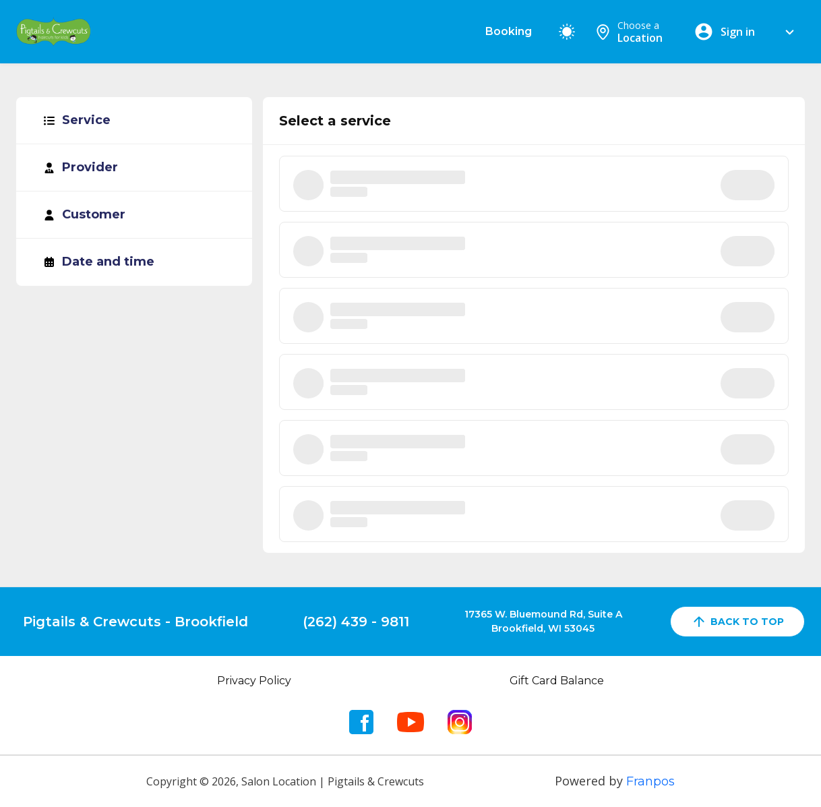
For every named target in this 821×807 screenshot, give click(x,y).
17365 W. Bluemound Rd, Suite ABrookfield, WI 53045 (543, 621)
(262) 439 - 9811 (356, 622)
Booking (508, 31)
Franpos (650, 781)
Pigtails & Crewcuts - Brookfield (135, 622)
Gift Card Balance (557, 680)
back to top (737, 622)
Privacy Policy (254, 680)
